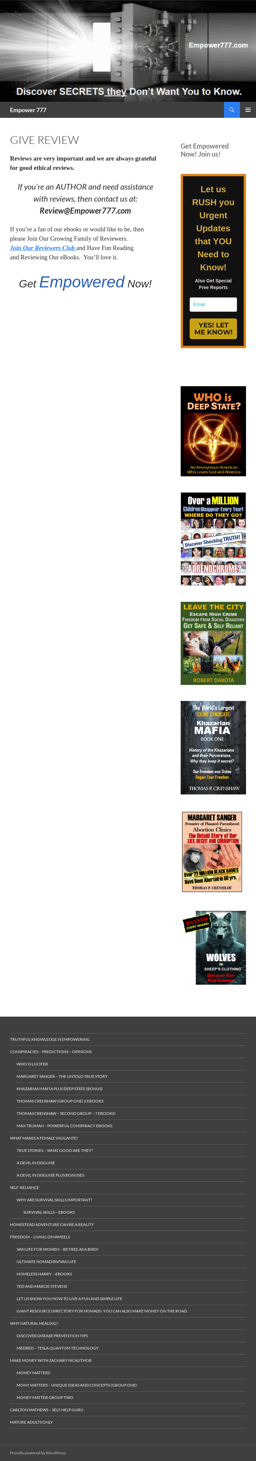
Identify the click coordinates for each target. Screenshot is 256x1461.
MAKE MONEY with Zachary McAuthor (51, 1360)
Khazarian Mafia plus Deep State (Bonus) (60, 1088)
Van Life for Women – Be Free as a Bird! (58, 1249)
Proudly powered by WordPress (38, 1452)
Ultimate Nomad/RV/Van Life (46, 1261)
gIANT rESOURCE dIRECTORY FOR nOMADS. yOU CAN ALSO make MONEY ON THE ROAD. (102, 1310)
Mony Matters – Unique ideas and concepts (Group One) (77, 1385)
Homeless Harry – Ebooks (44, 1273)
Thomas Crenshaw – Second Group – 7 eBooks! (66, 1113)
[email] (213, 304)
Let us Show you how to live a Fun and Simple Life (69, 1298)
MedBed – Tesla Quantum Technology (58, 1348)
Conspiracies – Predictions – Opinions (51, 1051)
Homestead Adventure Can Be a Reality (52, 1224)
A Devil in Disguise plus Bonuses (50, 1175)
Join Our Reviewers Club (43, 247)
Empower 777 (28, 109)
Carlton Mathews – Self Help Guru (46, 1409)
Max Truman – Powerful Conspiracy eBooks (64, 1125)
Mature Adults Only (31, 1422)
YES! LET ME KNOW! (213, 328)
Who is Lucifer (32, 1063)
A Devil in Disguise (36, 1162)
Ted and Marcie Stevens (42, 1286)
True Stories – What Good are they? (55, 1150)
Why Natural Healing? (34, 1323)
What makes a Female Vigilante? (44, 1138)
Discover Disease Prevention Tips (52, 1335)
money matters (33, 1372)
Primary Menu (248, 110)
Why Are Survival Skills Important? (54, 1199)
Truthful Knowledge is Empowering (50, 1039)
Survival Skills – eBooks (49, 1212)
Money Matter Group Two (45, 1397)
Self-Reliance (24, 1187)
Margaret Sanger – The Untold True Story (62, 1076)
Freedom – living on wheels (40, 1236)
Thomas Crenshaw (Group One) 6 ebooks (60, 1101)
